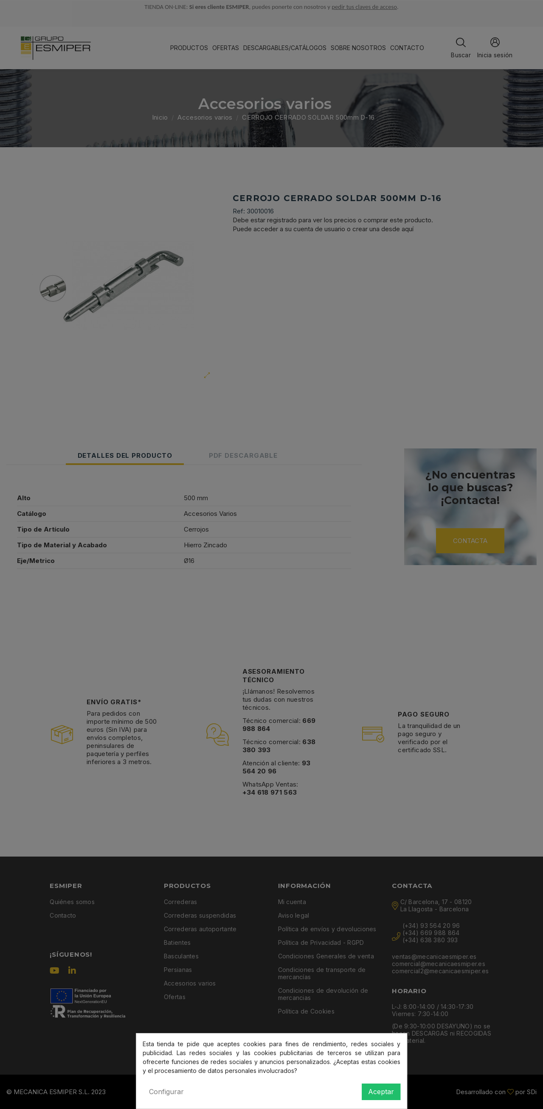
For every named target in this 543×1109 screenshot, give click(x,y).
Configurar (166, 1091)
